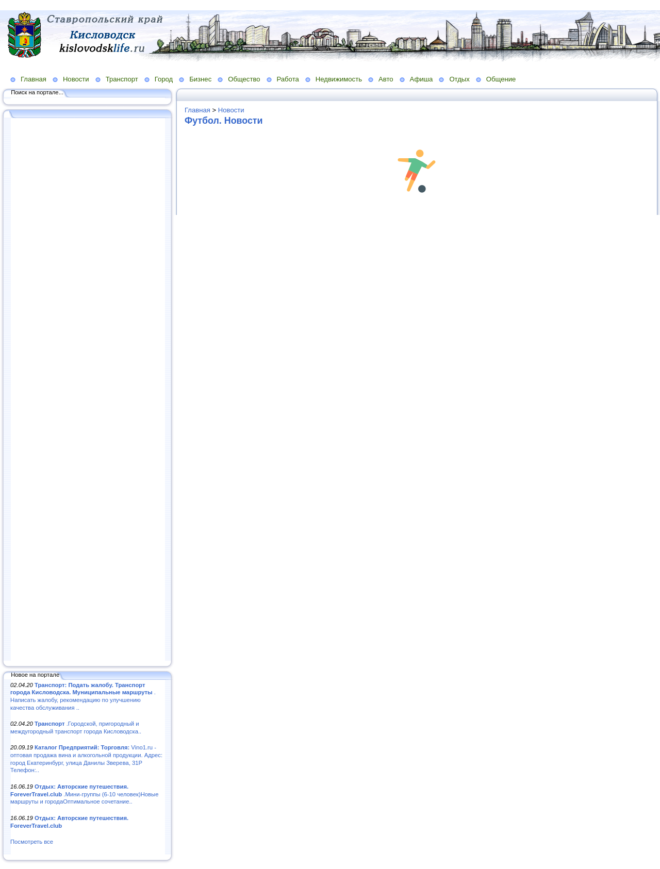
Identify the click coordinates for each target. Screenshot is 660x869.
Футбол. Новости (224, 120)
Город (164, 79)
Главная (33, 79)
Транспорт (122, 79)
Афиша (421, 79)
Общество (244, 79)
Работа (288, 79)
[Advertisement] (87, 390)
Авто (385, 79)
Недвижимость (339, 79)
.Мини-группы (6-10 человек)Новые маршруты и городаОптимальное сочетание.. (84, 794)
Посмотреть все (31, 842)
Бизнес (200, 79)
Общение (501, 79)
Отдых (459, 79)
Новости (76, 79)
